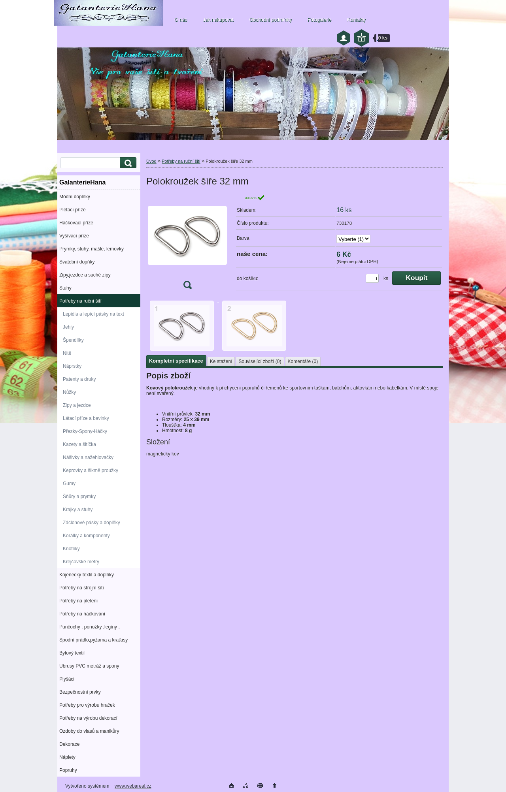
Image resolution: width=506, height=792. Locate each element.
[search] (127, 163)
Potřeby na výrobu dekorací (88, 718)
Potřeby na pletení (78, 601)
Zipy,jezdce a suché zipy (85, 275)
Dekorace (69, 744)
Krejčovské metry (81, 561)
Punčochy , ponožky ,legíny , (89, 627)
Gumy (69, 483)
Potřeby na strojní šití (81, 588)
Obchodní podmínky (270, 20)
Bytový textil (72, 653)
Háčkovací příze (76, 223)
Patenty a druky (79, 379)
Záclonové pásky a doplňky (91, 522)
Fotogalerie (319, 20)
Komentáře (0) (303, 361)
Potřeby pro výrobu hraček (87, 705)
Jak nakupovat (218, 20)
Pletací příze (72, 210)
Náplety (67, 757)
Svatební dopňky (76, 262)
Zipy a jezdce (77, 405)
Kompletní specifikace (176, 361)
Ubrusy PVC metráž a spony (89, 666)
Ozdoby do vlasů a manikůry (89, 731)
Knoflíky (71, 548)
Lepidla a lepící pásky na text (93, 314)
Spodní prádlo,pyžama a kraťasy (93, 640)
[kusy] (372, 278)
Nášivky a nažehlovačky (88, 457)
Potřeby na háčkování (82, 614)
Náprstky (72, 366)
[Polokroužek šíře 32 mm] (187, 244)
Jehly (68, 327)
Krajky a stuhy (78, 509)
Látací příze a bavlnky (86, 418)
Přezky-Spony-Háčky (85, 431)
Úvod (151, 161)
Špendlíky (73, 340)
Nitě (67, 353)
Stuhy (65, 288)
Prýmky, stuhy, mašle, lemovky (91, 249)
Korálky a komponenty (86, 535)
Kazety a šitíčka (79, 444)
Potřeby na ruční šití (80, 301)
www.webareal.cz (133, 786)
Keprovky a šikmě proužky (90, 470)
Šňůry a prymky (79, 496)
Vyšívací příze (74, 236)
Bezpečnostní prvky (80, 692)
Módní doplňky (74, 196)
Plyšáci (66, 679)
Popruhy (68, 770)
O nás (180, 20)
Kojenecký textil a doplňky (86, 575)
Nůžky (69, 392)
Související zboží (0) (259, 361)
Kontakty (356, 20)
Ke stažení (221, 361)
